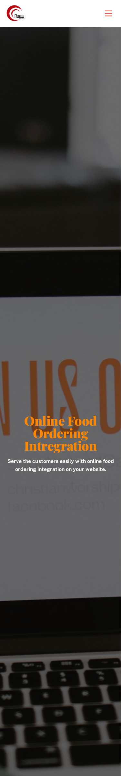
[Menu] (108, 13)
